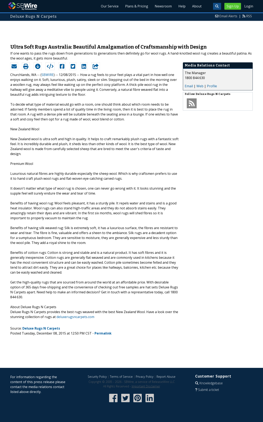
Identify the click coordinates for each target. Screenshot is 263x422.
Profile (212, 86)
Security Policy (97, 377)
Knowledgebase (211, 383)
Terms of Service (121, 377)
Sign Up (233, 6)
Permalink (103, 333)
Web (199, 86)
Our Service (110, 6)
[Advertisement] (131, 30)
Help (182, 6)
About (197, 6)
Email (189, 86)
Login (248, 6)
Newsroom (163, 6)
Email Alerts (228, 16)
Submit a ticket (208, 389)
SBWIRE (48, 74)
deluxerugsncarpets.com (75, 317)
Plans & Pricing (136, 6)
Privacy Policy (144, 377)
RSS (249, 16)
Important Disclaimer (146, 386)
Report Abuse (166, 377)
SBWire (22, 6)
